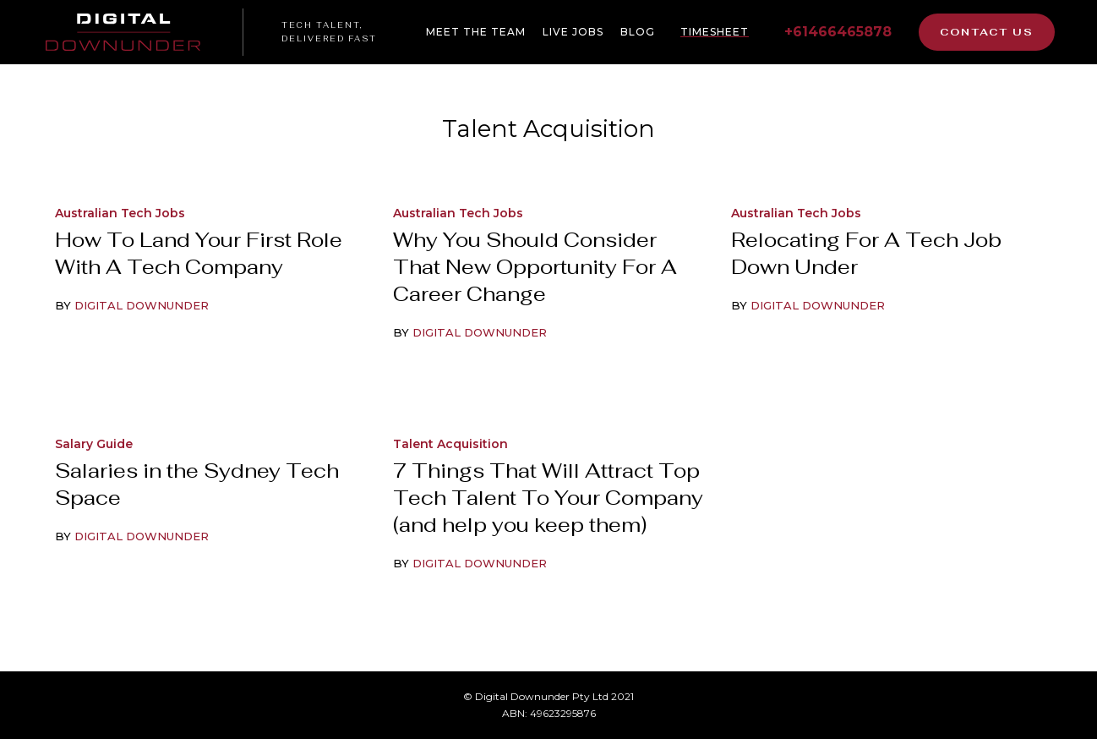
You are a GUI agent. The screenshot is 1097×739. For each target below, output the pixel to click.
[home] (133, 32)
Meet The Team (476, 31)
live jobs (573, 31)
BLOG (637, 31)
